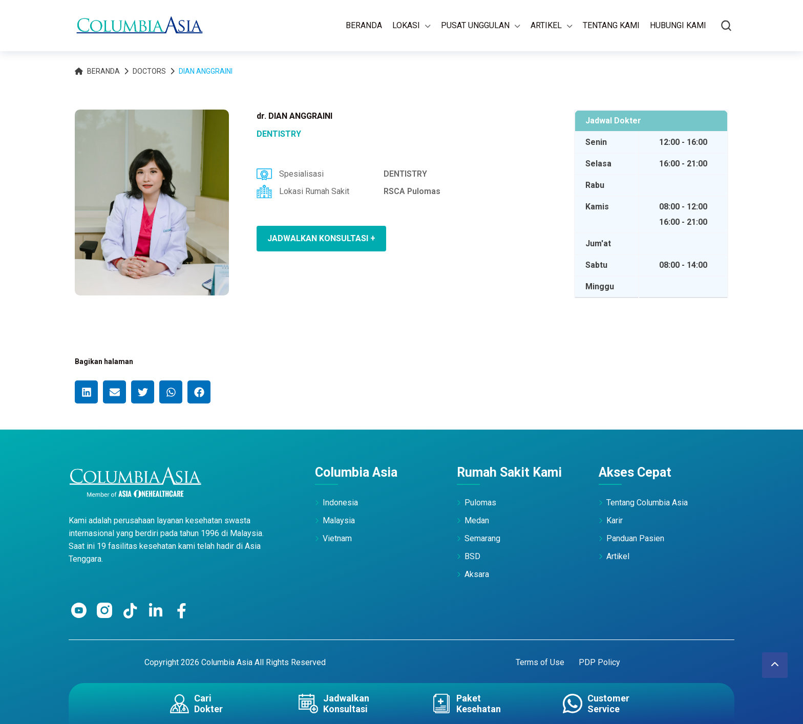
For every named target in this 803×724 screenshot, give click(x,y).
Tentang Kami (611, 25)
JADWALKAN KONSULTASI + (321, 238)
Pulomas (480, 502)
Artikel (546, 25)
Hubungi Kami (678, 25)
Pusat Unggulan (475, 25)
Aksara (476, 574)
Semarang (482, 538)
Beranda (364, 25)
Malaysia (339, 520)
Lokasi (406, 25)
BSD (472, 556)
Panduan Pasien (635, 538)
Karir (614, 520)
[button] (86, 391)
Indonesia (340, 502)
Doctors (149, 71)
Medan (476, 520)
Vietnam (337, 538)
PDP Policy (599, 662)
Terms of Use (540, 662)
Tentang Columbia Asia (647, 502)
